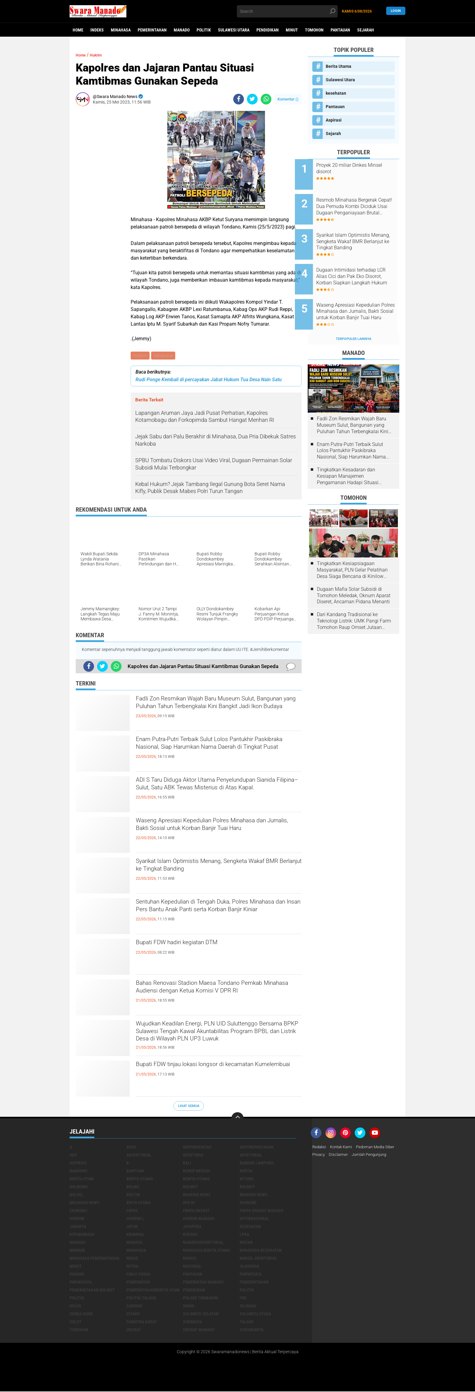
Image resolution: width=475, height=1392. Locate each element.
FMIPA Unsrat (196, 1211)
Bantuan (135, 1171)
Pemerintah (138, 1283)
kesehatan (336, 93)
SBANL (189, 1306)
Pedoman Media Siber (380, 1147)
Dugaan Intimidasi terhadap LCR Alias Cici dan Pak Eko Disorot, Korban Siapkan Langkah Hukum (359, 264)
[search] (287, 11)
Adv (73, 1155)
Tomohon (314, 29)
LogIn (396, 11)
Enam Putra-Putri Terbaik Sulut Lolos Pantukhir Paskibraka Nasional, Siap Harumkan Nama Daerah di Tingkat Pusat (216, 752)
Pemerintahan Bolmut (92, 1290)
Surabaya (192, 1322)
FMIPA (132, 1211)
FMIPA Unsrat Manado (261, 1211)
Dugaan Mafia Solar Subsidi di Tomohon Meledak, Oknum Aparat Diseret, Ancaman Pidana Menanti (353, 575)
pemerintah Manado (203, 1283)
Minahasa (121, 29)
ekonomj (78, 1211)
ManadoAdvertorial (203, 1243)
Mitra (132, 1267)
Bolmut (190, 1187)
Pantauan (340, 29)
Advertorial (138, 1155)
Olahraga (249, 1267)
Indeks (97, 29)
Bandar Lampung (257, 1163)
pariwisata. (81, 1283)
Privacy (319, 1155)
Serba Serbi (81, 1314)
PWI (243, 1298)
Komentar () (288, 99)
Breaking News (85, 1203)
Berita (246, 1171)
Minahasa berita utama (206, 1251)
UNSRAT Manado (198, 1330)
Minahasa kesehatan (261, 1251)
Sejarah (365, 29)
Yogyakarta (251, 1330)
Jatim (132, 1227)
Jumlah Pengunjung (373, 1155)
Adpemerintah (197, 1147)
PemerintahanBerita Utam (152, 1290)
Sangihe (134, 1306)
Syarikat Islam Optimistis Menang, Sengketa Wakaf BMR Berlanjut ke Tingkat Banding (211, 868)
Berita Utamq (196, 1179)
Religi (75, 1306)
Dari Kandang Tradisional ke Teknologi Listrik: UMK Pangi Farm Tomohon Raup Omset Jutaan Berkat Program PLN (354, 600)
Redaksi (319, 1147)
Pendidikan (267, 29)
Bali (187, 1163)
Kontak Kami (343, 1147)
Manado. (134, 1243)
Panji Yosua (138, 1275)
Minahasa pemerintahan (94, 1259)
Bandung (78, 1171)
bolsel (76, 1195)
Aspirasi (334, 120)
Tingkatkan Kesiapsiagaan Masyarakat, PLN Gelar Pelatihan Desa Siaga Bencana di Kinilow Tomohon (352, 549)
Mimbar (77, 1251)
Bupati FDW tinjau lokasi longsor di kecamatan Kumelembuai (216, 1071)
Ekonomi (248, 1203)
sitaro (133, 1314)
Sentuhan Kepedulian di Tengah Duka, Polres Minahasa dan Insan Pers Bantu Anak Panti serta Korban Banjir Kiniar (212, 914)
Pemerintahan (152, 29)
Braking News (197, 1195)
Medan (246, 1243)
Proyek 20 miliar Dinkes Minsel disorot (354, 168)
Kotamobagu (82, 1235)
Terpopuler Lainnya (353, 318)
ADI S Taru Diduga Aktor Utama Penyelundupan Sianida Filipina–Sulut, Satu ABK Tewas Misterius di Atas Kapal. (217, 792)
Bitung (246, 1179)
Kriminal (135, 1235)
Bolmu (132, 1187)
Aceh (131, 1147)
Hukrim (140, 355)
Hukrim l (135, 1219)
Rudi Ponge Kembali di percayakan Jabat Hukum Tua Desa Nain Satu (209, 380)
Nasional (192, 1267)
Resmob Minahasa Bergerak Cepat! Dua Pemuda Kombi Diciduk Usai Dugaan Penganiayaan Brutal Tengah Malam (360, 202)
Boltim (133, 1195)
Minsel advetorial (258, 1259)
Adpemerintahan (257, 1147)
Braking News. (254, 1195)
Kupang (190, 1235)
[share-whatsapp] (266, 99)
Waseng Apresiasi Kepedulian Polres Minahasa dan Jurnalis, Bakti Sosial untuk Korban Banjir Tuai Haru (216, 833)
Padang (77, 1275)
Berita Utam (82, 1179)
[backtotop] (237, 1119)
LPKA (244, 1235)
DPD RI (189, 1203)
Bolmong (79, 1187)
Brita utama (138, 1203)
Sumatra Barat (141, 1322)
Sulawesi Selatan (201, 1314)
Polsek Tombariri (200, 1298)
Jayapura (192, 1227)
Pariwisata (251, 1275)
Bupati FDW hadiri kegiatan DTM (192, 944)
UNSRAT (133, 1330)
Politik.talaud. (141, 1298)
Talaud (247, 1322)
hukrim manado (198, 1219)
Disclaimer (340, 1155)
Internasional (254, 1219)
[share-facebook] (238, 99)
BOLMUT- (248, 1187)
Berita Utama (338, 66)
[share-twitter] (252, 99)
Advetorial (251, 1155)
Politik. (77, 1298)
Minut (292, 29)
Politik (204, 29)
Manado (182, 29)
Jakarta (78, 1227)
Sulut (76, 1322)
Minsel (190, 1259)
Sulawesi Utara (233, 29)
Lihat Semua (188, 1107)
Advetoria (193, 1155)
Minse (132, 1259)
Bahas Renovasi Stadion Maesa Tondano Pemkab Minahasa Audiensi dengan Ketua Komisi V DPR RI (208, 995)
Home (78, 29)
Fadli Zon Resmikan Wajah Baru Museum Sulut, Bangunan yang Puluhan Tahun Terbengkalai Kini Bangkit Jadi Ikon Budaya (217, 711)
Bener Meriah (196, 1171)
